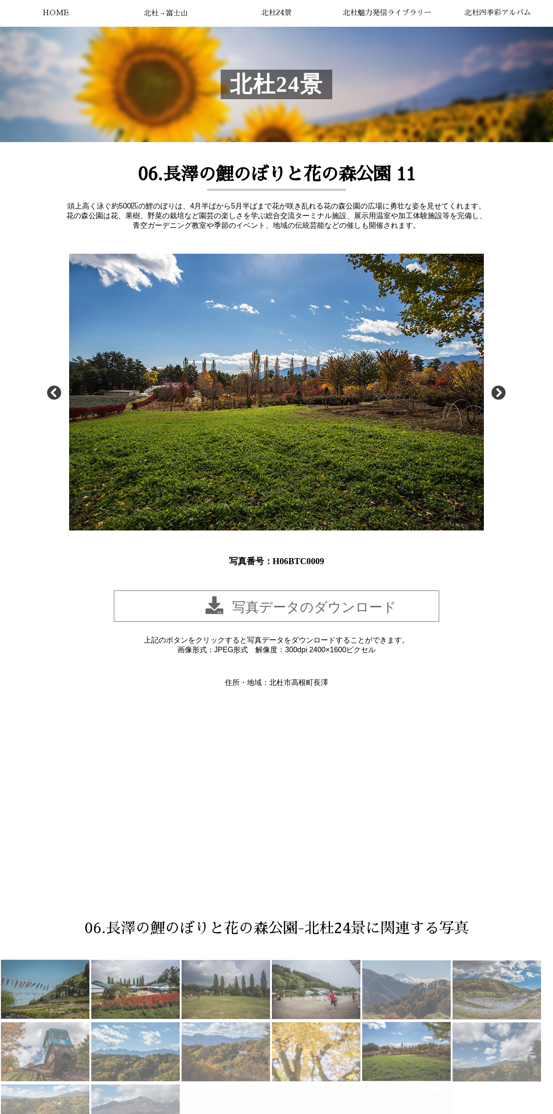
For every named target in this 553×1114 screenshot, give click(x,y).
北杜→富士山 (166, 13)
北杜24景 (276, 13)
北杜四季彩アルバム (498, 13)
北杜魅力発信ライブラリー (387, 13)
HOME (55, 13)
